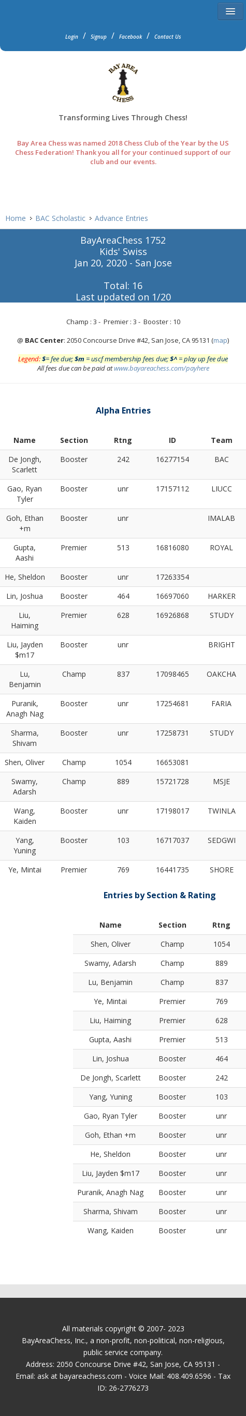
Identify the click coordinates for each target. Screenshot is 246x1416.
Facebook (130, 36)
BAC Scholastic (60, 218)
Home (15, 218)
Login (71, 36)
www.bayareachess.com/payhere (161, 368)
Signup (99, 36)
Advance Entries (121, 218)
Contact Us (167, 36)
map (220, 340)
